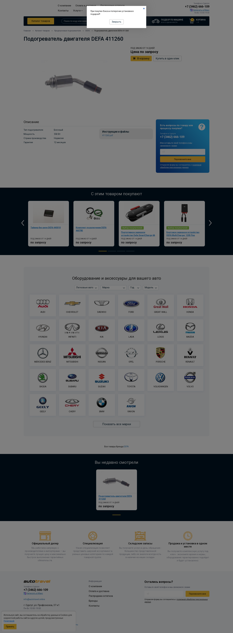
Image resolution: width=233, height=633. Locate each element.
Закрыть (116, 21)
